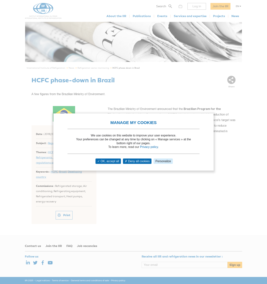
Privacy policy (149, 146)
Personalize (163, 161)
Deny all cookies (137, 161)
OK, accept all (108, 161)
